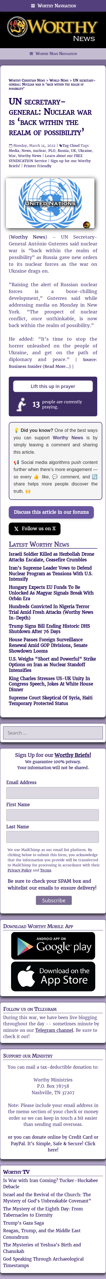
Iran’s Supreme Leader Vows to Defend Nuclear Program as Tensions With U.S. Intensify (50, 573)
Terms (45, 870)
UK (73, 151)
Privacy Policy (20, 870)
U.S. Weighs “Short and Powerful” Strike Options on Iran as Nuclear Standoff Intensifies (52, 664)
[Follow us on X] (34, 529)
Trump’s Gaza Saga (23, 1223)
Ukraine (85, 151)
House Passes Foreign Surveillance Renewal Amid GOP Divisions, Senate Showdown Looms (48, 645)
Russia (63, 151)
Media (14, 151)
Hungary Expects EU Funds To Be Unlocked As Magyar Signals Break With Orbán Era (51, 593)
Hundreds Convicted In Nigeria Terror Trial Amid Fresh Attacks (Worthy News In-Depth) (51, 612)
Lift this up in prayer (53, 386)
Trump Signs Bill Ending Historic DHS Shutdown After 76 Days (49, 629)
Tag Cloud (70, 145)
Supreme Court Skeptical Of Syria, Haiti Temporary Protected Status (50, 700)
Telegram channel (54, 1030)
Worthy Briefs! (73, 755)
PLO (51, 151)
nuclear (39, 151)
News (26, 151)
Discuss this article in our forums (51, 512)
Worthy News (29, 156)
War (12, 156)
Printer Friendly (37, 166)
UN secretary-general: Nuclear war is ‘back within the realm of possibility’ (50, 117)
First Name (18, 804)
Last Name (17, 827)
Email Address (21, 782)
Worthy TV (16, 1172)
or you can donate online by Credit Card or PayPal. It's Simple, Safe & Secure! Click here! (53, 1143)
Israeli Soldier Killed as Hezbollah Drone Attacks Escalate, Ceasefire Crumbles (51, 557)
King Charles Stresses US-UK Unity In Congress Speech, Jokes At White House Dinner (51, 684)
